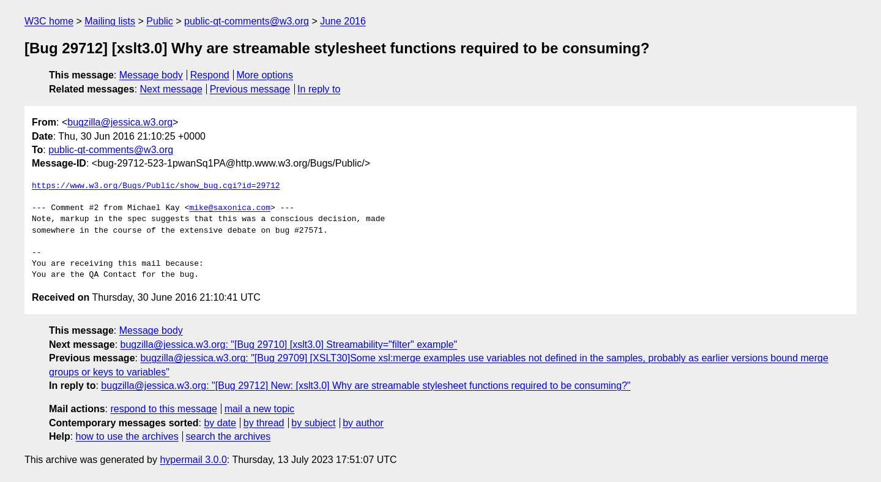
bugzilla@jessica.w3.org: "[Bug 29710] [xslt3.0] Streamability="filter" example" (289, 344)
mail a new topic (260, 409)
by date (220, 423)
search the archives (228, 436)
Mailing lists (109, 21)
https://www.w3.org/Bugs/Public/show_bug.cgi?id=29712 (156, 186)
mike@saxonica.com (229, 208)
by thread (263, 423)
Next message (171, 89)
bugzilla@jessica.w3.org (120, 122)
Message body (151, 75)
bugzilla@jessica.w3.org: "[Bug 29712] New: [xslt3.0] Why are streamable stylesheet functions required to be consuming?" (365, 385)
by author (363, 423)
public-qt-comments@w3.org (246, 21)
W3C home (48, 21)
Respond (209, 75)
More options (265, 75)
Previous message (250, 89)
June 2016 (343, 21)
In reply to (318, 89)
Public (159, 21)
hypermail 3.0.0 (193, 459)
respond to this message (163, 409)
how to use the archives (127, 436)
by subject (313, 423)
